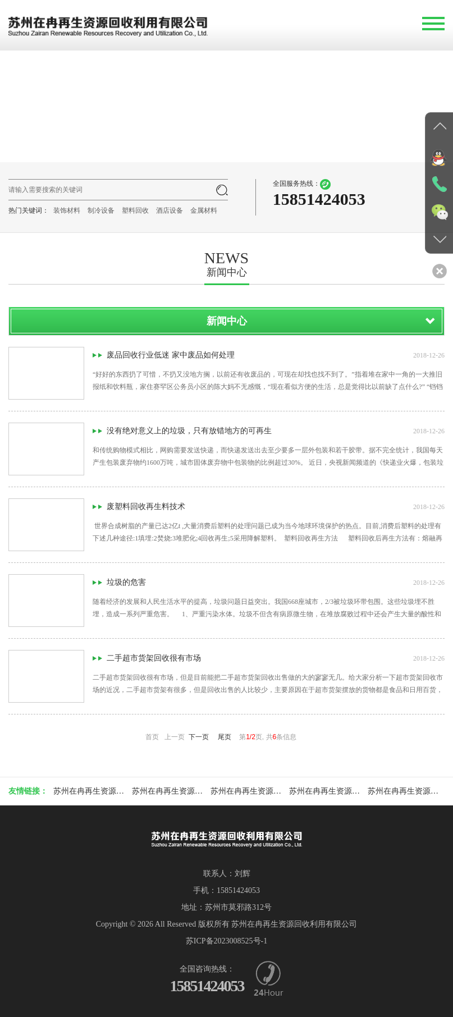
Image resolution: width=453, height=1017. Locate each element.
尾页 (224, 737)
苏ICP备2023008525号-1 (226, 941)
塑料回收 (135, 210)
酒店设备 (169, 210)
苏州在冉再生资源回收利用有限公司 (116, 791)
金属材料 (203, 210)
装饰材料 (66, 210)
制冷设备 (101, 210)
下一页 (199, 737)
